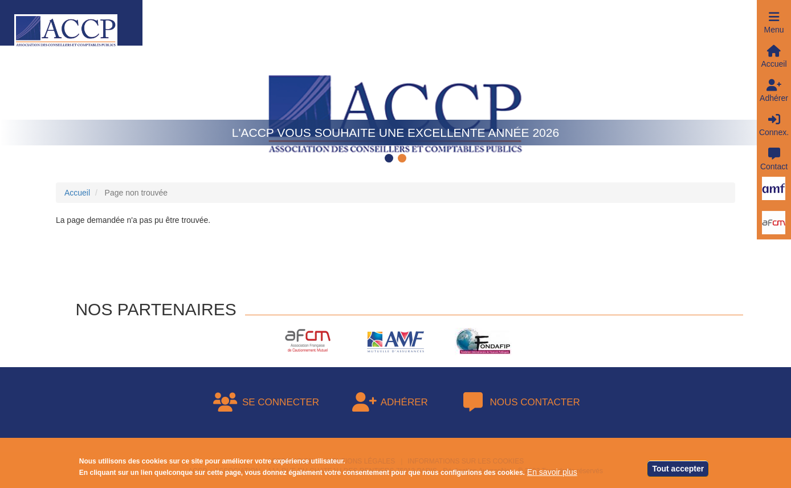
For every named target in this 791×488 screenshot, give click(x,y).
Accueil (77, 192)
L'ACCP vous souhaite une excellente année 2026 (395, 132)
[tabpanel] (395, 100)
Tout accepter (678, 469)
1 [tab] (390, 159)
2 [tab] (403, 159)
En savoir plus (552, 473)
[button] (774, 17)
